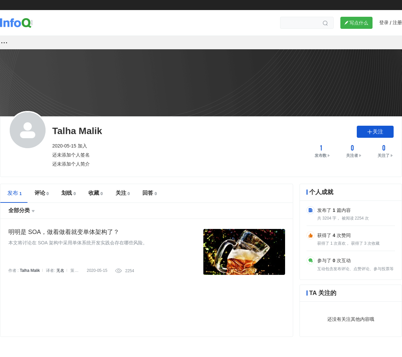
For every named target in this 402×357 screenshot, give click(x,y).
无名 (60, 270)
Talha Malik (30, 270)
